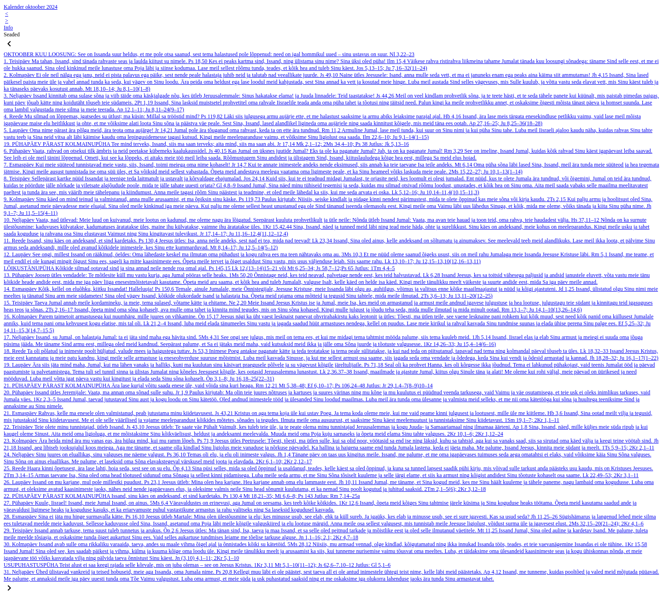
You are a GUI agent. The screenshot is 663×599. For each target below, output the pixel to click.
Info (8, 27)
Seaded (12, 34)
